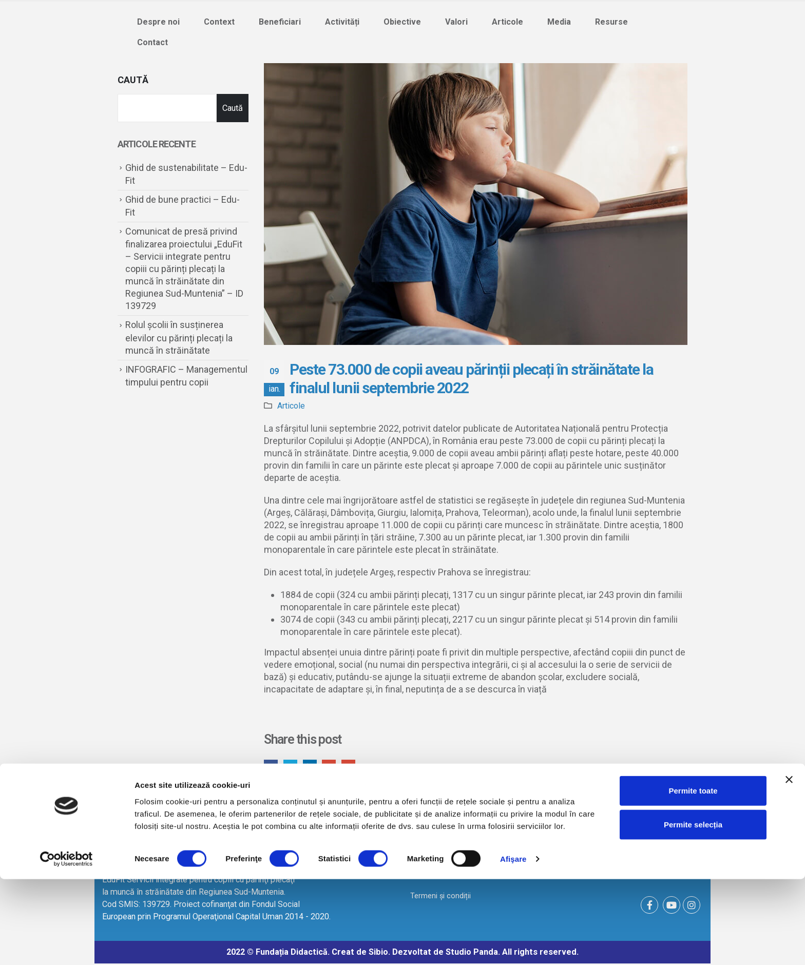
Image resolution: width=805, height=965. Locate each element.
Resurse (611, 22)
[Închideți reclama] (789, 865)
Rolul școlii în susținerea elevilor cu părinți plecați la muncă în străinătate (179, 337)
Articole (507, 22)
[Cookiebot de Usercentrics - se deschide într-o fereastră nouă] (66, 945)
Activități (342, 22)
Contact (152, 42)
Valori (456, 22)
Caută (133, 79)
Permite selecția (693, 910)
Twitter (292, 767)
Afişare (513, 944)
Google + (334, 767)
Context (219, 22)
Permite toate (692, 876)
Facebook (271, 767)
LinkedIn (312, 767)
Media (559, 22)
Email (354, 767)
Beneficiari (280, 22)
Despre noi (158, 22)
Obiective (402, 22)
